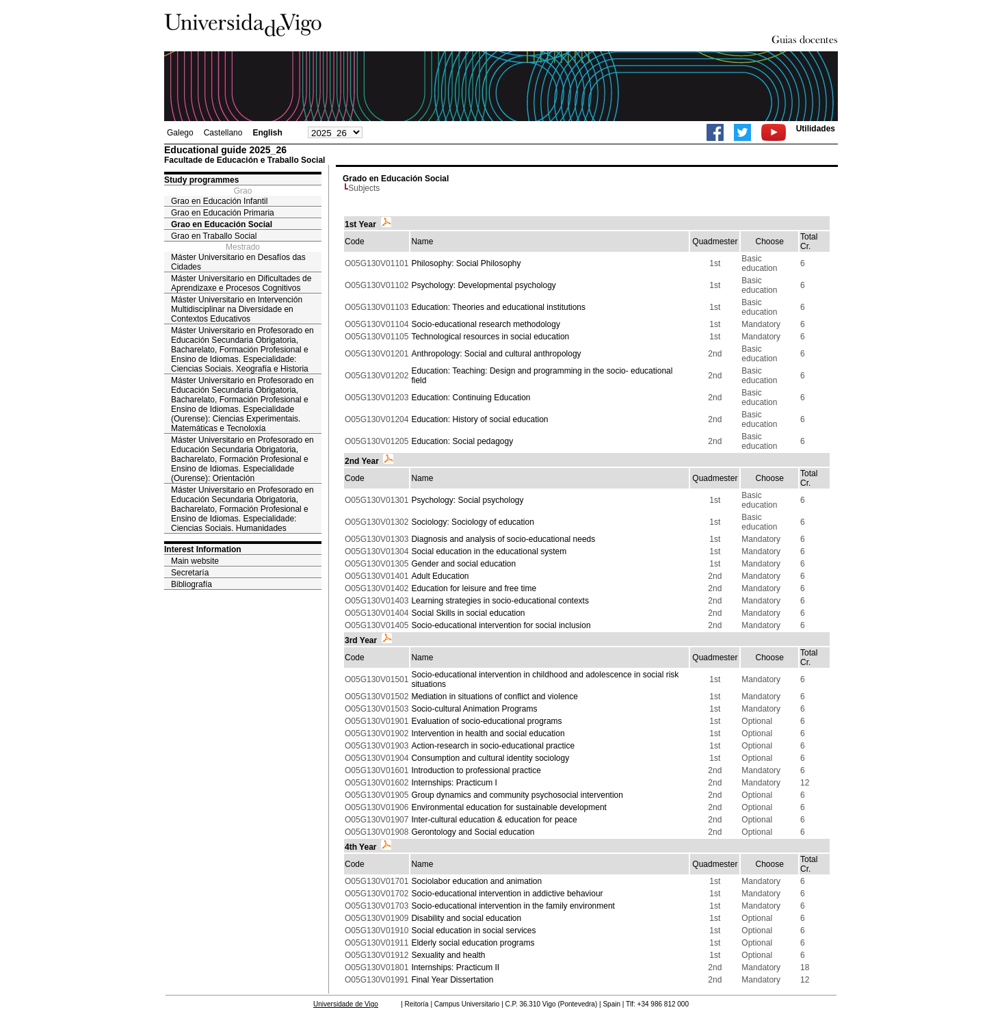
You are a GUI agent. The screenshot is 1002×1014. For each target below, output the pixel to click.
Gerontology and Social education (472, 832)
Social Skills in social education (468, 613)
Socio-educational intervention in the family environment (513, 906)
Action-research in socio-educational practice (493, 746)
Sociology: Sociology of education (472, 522)
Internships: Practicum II (455, 967)
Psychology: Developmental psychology (483, 285)
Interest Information (202, 549)
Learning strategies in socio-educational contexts (500, 601)
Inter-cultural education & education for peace (494, 819)
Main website (195, 561)
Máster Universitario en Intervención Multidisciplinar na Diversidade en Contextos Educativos (236, 309)
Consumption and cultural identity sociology (490, 758)
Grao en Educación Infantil (219, 201)
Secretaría (190, 572)
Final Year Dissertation (452, 980)
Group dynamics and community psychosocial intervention (516, 795)
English (267, 133)
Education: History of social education (479, 419)
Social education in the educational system (488, 551)
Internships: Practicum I (454, 783)
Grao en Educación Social (221, 224)
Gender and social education (463, 564)
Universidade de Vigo (345, 1004)
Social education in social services (473, 930)
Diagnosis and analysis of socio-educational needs (503, 539)
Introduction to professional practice (475, 770)
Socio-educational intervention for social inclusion (500, 625)
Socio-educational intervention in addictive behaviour (507, 893)
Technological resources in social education (490, 336)
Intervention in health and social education (487, 733)
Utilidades (815, 128)
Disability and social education (466, 918)
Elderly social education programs (472, 943)
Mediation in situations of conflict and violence (494, 696)
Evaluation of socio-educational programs (486, 721)
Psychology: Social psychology (467, 500)
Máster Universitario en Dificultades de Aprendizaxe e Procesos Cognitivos (241, 283)
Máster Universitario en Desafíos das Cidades (238, 262)
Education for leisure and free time (473, 588)
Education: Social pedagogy (462, 441)
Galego (180, 133)
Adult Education (440, 576)
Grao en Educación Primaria (222, 213)
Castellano (223, 133)
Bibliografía (191, 584)
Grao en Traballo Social (213, 236)
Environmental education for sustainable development (509, 807)
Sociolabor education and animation (476, 881)
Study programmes (201, 180)
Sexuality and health (448, 955)
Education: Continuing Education (470, 397)
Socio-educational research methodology (485, 324)
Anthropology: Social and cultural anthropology (496, 354)
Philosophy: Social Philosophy (465, 263)
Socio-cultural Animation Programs (474, 709)
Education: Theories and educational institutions (498, 307)
